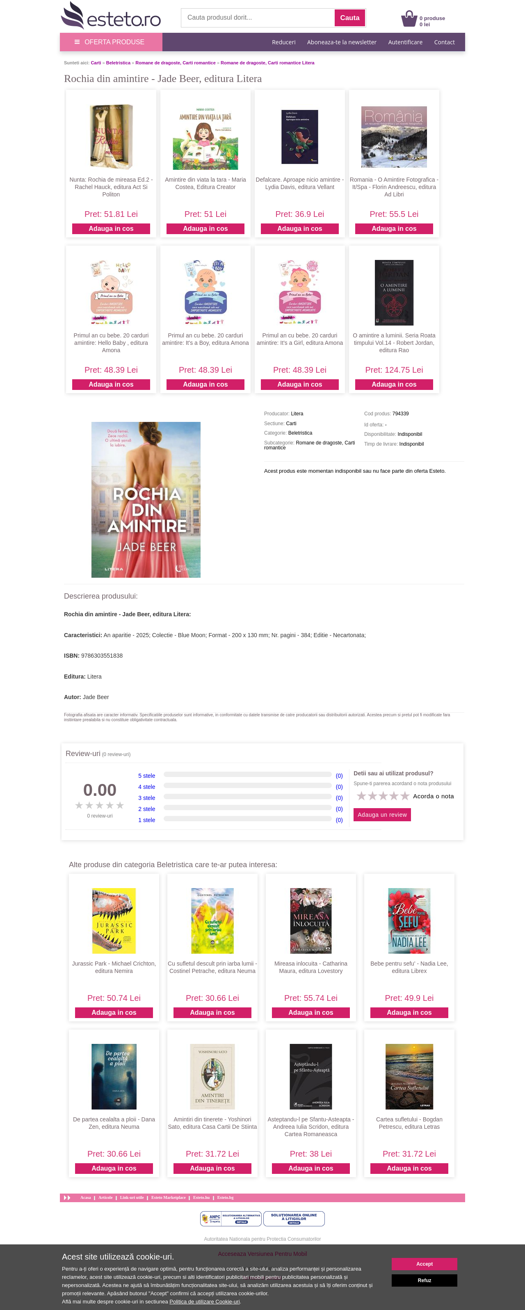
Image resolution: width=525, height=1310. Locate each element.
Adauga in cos (111, 228)
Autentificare (405, 42)
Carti (96, 62)
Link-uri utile (132, 1197)
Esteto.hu (201, 1197)
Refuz (424, 1280)
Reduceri (283, 42)
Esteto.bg (225, 1197)
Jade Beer (96, 697)
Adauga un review (382, 814)
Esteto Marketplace (168, 1197)
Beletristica (118, 62)
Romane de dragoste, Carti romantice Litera (268, 62)
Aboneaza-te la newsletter (342, 42)
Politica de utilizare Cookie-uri (204, 1302)
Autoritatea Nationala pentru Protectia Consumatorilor (262, 1239)
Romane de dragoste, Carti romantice (175, 62)
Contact (444, 42)
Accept (424, 1264)
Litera (94, 676)
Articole (105, 1197)
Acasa (85, 1197)
